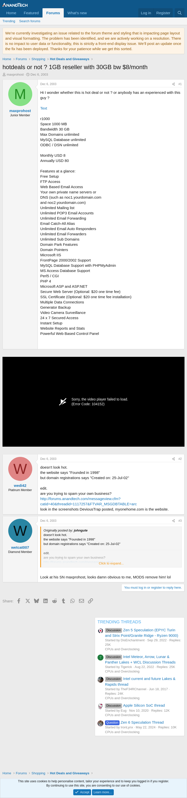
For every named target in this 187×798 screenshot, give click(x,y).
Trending (8, 21)
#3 (180, 521)
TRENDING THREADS (119, 622)
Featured (31, 13)
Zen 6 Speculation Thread (134, 722)
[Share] (173, 84)
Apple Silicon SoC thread (135, 705)
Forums (53, 13)
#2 (180, 459)
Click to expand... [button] (111, 563)
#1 (180, 84)
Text (43, 108)
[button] (90, 12)
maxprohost (15, 74)
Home (11, 13)
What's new (77, 13)
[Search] (179, 12)
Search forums (29, 21)
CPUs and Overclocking (122, 649)
